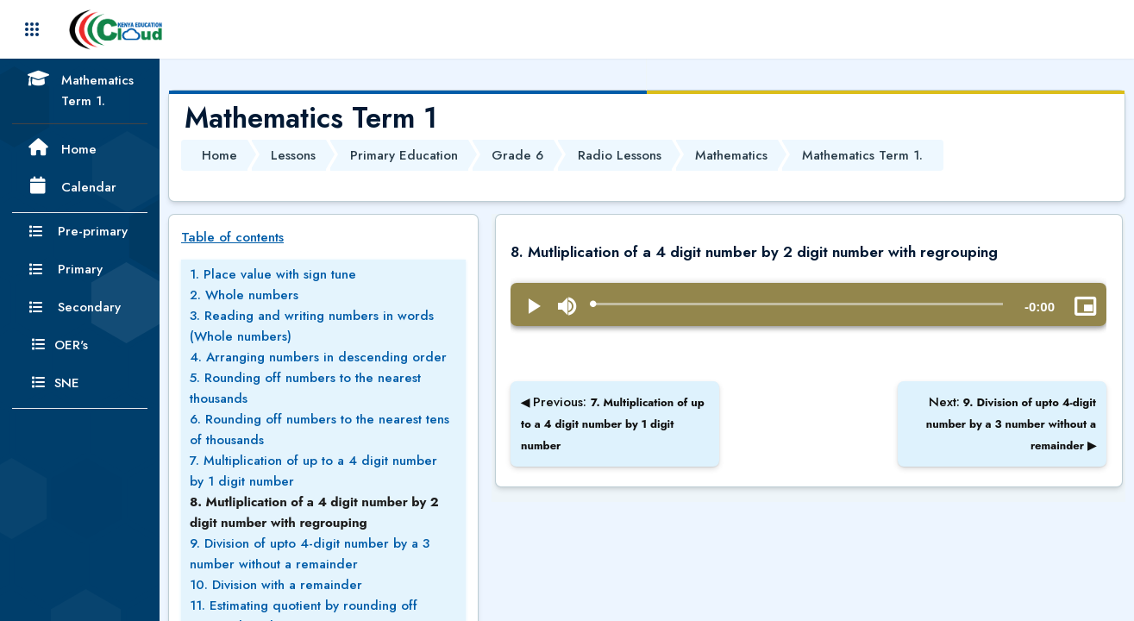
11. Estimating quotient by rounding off (303, 605)
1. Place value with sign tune (273, 274)
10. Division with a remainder (276, 584)
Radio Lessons (619, 155)
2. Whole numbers (244, 294)
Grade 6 (517, 155)
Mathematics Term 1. (862, 155)
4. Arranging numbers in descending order (318, 357)
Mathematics (731, 155)
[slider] (797, 304)
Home (219, 155)
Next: (1011, 423)
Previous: (613, 423)
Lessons (293, 155)
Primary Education (404, 155)
